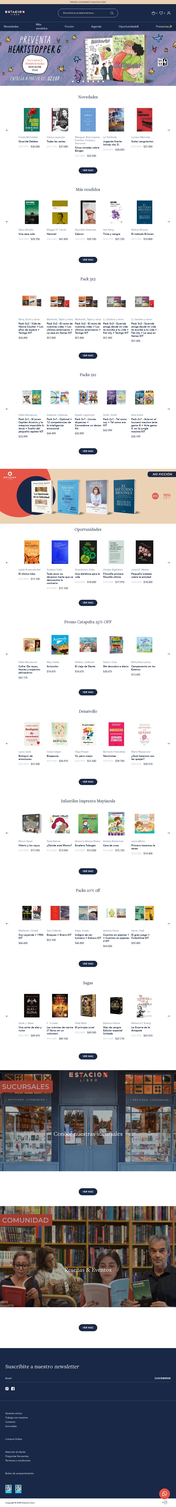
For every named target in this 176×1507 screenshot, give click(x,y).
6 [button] (98, 81)
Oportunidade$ (129, 26)
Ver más (88, 170)
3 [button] (83, 81)
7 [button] (103, 81)
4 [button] (88, 81)
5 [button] (93, 81)
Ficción (69, 26)
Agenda (96, 26)
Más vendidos (41, 26)
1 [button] (73, 81)
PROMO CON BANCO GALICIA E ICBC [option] (88, 2)
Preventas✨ (164, 26)
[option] (88, 58)
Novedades (11, 26)
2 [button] (78, 81)
